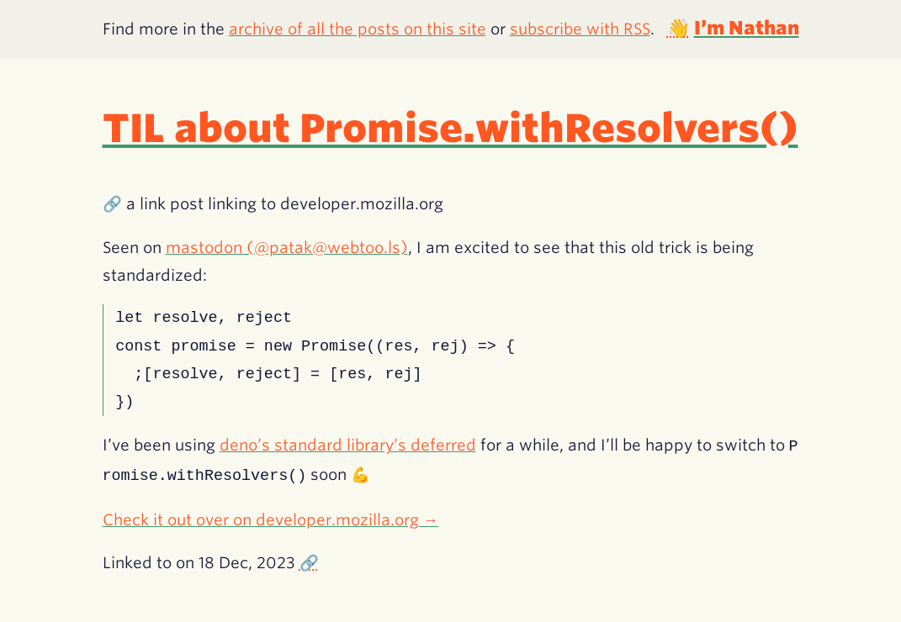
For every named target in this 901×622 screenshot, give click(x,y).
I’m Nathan (746, 28)
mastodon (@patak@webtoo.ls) (287, 247)
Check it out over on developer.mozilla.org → (270, 518)
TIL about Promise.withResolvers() (450, 128)
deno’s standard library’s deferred (348, 445)
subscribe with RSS (580, 28)
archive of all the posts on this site (357, 28)
